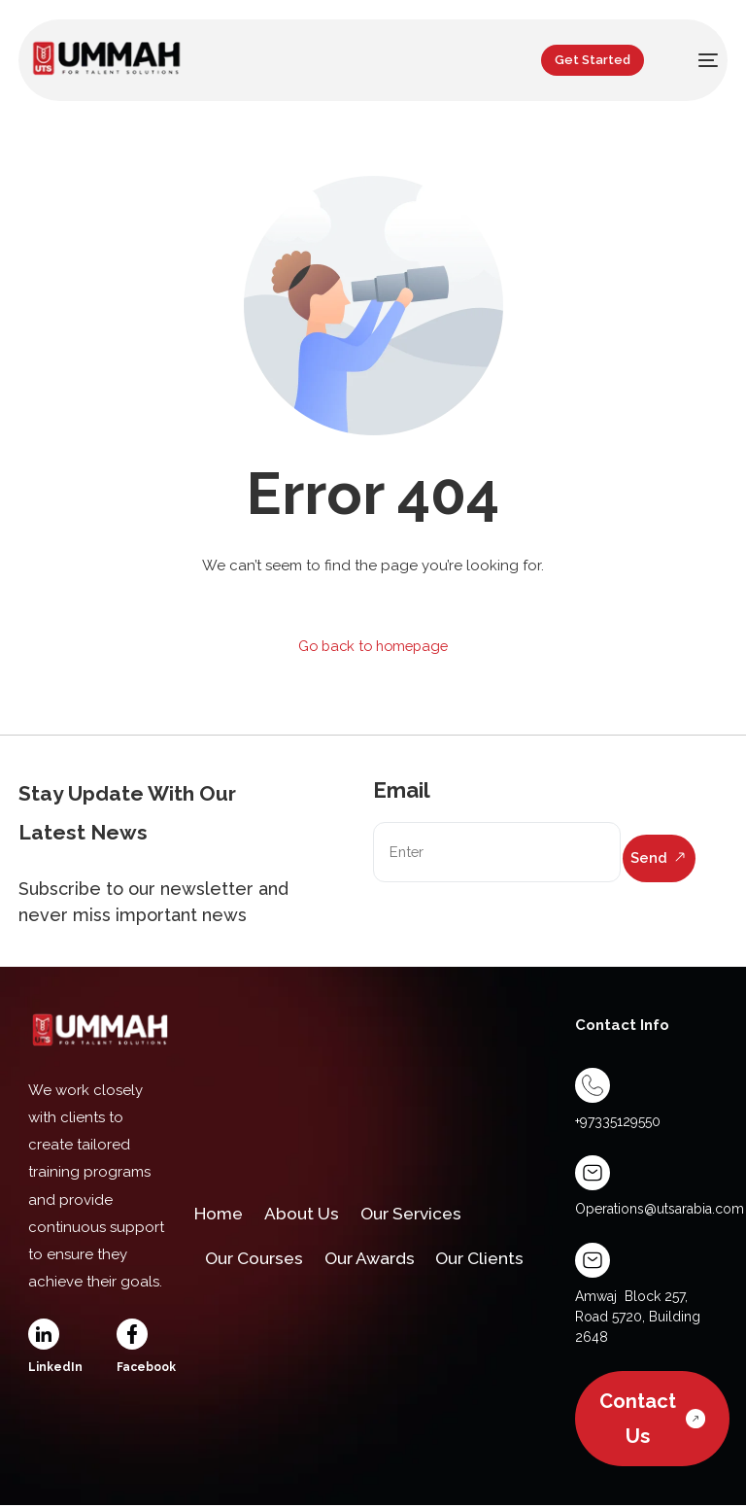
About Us (308, 1211)
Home (220, 1211)
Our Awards (380, 1262)
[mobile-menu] (696, 60)
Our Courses (258, 1262)
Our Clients (498, 1262)
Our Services (423, 1211)
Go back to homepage (373, 646)
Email (401, 790)
